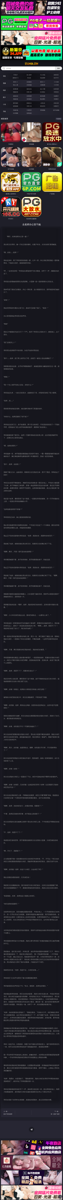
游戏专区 (56, 75)
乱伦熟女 (42, 92)
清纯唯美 (29, 99)
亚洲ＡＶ (15, 82)
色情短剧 (29, 113)
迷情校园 (15, 106)
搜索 (58, 68)
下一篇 (55, 1112)
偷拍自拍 (29, 89)
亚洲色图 (29, 96)
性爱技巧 (56, 106)
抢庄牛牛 (56, 78)
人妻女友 (42, 103)
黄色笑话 (42, 106)
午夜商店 (29, 110)
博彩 (4, 76)
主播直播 (42, 85)
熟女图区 (42, 99)
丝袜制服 (29, 85)
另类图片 (56, 99)
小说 (4, 104)
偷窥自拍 (15, 96)
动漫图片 (56, 96)
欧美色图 (42, 96)
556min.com (31, 64)
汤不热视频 (56, 110)
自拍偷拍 (29, 82)
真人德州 (29, 75)
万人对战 (42, 75)
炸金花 (29, 78)
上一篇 (8, 1112)
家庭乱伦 (29, 103)
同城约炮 (15, 110)
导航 (4, 111)
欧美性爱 (56, 89)
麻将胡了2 (15, 78)
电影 (4, 90)
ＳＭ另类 (56, 85)
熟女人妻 (15, 85)
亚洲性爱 (15, 89)
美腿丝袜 (15, 99)
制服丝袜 (15, 92)
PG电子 (16, 75)
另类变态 (56, 92)
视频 (4, 83)
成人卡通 (42, 89)
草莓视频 (42, 110)
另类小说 (29, 106)
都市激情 (15, 103)
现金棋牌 (42, 78)
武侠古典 (56, 103)
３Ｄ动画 (56, 82)
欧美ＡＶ (42, 82)
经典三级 (29, 92)
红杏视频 (15, 113)
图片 (4, 97)
